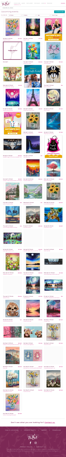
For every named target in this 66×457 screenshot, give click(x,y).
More (42, 3)
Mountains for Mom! (48, 391)
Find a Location (11, 430)
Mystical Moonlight (48, 180)
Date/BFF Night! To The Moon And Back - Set (12, 157)
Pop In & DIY (37, 3)
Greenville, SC (17, 4)
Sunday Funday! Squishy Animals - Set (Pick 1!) (12, 180)
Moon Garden (47, 110)
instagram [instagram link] (36, 443)
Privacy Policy (26, 447)
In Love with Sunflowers (28, 133)
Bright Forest (26, 39)
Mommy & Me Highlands (28, 344)
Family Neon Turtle (48, 227)
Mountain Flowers (27, 227)
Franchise (49, 3)
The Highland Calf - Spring (8, 86)
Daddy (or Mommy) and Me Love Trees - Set (12, 344)
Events (23, 3)
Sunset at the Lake (27, 321)
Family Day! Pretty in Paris (28, 110)
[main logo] (6, 1)
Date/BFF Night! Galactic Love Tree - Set (31, 250)
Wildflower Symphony (7, 274)
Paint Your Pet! (47, 250)
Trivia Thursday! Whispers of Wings (10, 227)
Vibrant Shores (6, 297)
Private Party (30, 430)
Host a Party (29, 3)
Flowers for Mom (47, 344)
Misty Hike (5, 368)
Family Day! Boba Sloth (8, 321)
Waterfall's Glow (26, 157)
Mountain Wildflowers (27, 180)
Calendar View (59, 11)
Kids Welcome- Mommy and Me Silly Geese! (32, 368)
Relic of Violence (47, 86)
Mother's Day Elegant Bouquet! (9, 414)
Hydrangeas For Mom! (7, 391)
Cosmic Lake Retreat (27, 274)
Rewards (63, 3)
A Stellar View (47, 321)
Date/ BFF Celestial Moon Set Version (51, 297)
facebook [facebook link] (30, 443)
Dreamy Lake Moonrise (8, 110)
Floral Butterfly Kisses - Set (49, 368)
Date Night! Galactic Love (8, 250)
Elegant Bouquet (6, 39)
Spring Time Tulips (27, 63)
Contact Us (41, 447)
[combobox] (15, 15)
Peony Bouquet (47, 63)
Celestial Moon (26, 297)
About (44, 430)
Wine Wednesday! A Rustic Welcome (51, 274)
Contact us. (50, 422)
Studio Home (17, 3)
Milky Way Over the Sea (49, 133)
